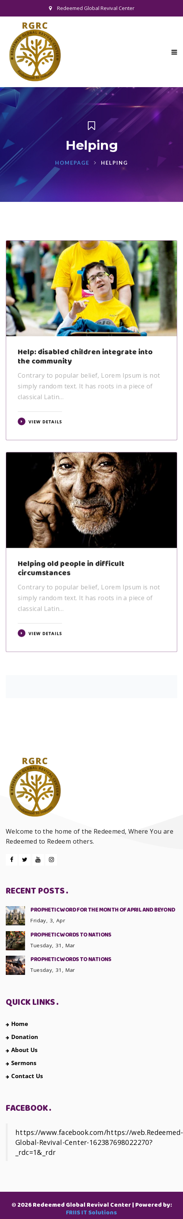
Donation (22, 1037)
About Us (21, 1050)
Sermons (21, 1063)
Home (17, 1023)
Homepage (72, 163)
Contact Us (24, 1076)
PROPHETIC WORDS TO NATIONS (70, 935)
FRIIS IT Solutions (91, 1212)
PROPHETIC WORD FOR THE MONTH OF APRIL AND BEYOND (102, 910)
